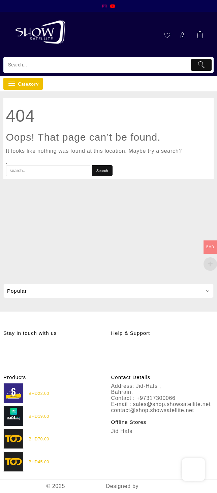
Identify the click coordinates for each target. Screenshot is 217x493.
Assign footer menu (108, 316)
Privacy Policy (129, 342)
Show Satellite (85, 486)
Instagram (16, 342)
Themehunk (155, 486)
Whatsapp (16, 349)
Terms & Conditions (136, 354)
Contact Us (125, 360)
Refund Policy (129, 348)
